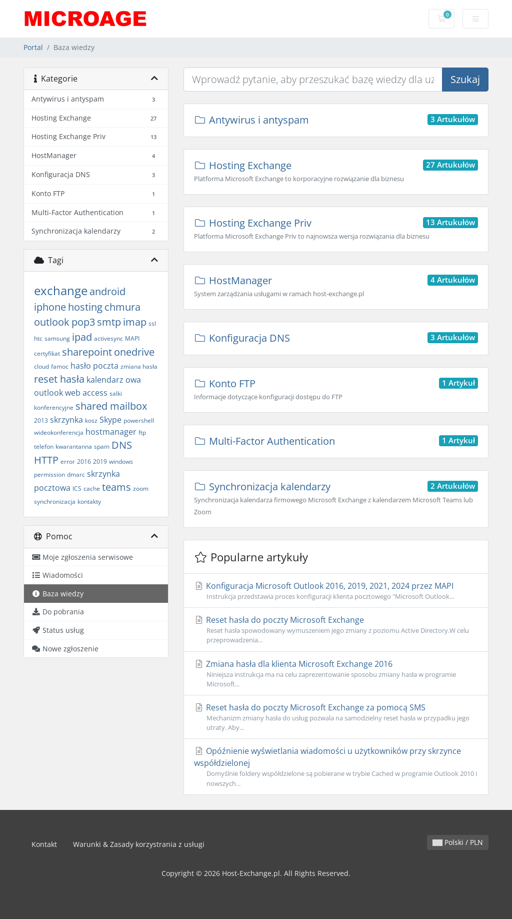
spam (102, 446)
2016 (84, 461)
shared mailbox (111, 406)
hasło (80, 365)
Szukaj (465, 79)
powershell (139, 420)
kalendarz (105, 379)
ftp (142, 432)
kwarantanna (74, 446)
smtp (109, 322)
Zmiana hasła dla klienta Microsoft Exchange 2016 (336, 673)
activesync (108, 338)
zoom (140, 488)
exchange (61, 290)
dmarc (76, 474)
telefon (44, 446)
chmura (122, 307)
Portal (33, 47)
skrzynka (66, 419)
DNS (122, 445)
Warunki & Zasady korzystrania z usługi (138, 844)
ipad (82, 337)
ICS (77, 488)
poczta (105, 365)
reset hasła (59, 379)
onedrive (134, 352)
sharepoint (87, 352)
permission (49, 474)
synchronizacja (55, 501)
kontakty (89, 501)
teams (116, 487)
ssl (152, 323)
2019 (100, 461)
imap (134, 322)
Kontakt (44, 844)
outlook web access (71, 392)
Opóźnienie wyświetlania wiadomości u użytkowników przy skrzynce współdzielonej (336, 766)
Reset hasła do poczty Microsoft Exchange (336, 629)
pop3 (83, 322)
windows (121, 461)
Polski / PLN (457, 842)
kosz (91, 420)
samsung (57, 338)
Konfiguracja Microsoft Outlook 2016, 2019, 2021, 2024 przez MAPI (336, 590)
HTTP (46, 460)
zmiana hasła (139, 366)
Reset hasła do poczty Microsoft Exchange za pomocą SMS (336, 717)
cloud (41, 366)
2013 (41, 420)
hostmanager (111, 431)
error (67, 461)
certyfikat (47, 353)
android (108, 291)
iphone (50, 307)
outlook (52, 322)
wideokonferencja (59, 432)
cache (92, 488)
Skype (111, 419)
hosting (85, 307)
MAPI (132, 338)
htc (38, 338)
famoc (59, 366)
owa (133, 379)
